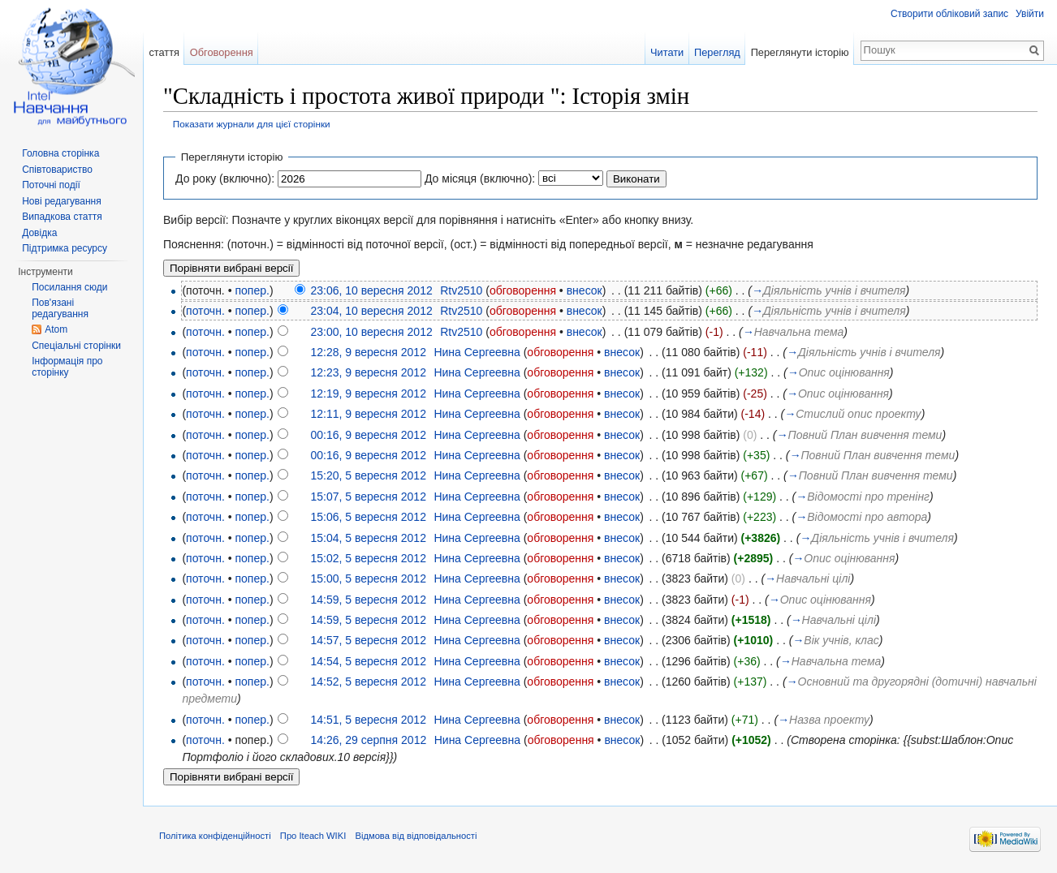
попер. (252, 290)
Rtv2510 (461, 290)
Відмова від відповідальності (416, 836)
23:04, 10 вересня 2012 (371, 310)
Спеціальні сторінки (76, 345)
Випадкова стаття (61, 216)
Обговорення (221, 52)
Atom (56, 329)
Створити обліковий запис (949, 13)
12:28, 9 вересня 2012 (367, 352)
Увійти (1030, 13)
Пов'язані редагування (60, 308)
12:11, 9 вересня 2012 (367, 413)
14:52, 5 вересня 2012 (367, 681)
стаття (164, 52)
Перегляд (717, 52)
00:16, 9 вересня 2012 (367, 434)
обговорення (523, 290)
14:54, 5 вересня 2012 (367, 661)
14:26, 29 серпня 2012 (368, 739)
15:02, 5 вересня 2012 (367, 558)
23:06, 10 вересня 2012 (371, 290)
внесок (584, 290)
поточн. (205, 310)
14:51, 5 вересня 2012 (367, 719)
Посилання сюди (69, 287)
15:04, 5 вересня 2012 (367, 537)
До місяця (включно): (480, 178)
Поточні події (51, 185)
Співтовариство (57, 169)
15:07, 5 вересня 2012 (367, 496)
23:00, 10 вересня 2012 (371, 331)
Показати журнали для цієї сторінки (251, 123)
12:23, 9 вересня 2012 (367, 372)
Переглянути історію (800, 52)
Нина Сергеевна (477, 352)
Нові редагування (61, 201)
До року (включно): (224, 178)
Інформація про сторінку (67, 366)
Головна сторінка (60, 153)
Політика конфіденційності (215, 836)
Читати (667, 52)
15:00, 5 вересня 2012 (367, 578)
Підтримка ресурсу (64, 248)
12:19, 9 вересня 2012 (367, 393)
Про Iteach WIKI (313, 836)
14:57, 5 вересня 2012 (367, 640)
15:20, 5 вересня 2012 (367, 475)
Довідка (39, 233)
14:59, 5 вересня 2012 (367, 599)
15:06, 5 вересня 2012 (367, 516)
